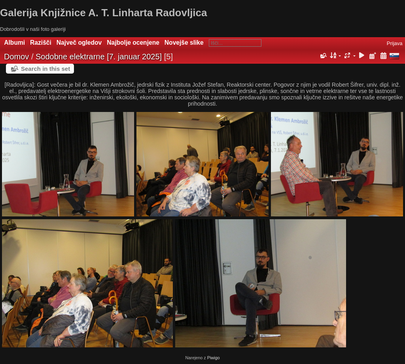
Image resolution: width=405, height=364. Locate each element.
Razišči (40, 42)
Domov (16, 56)
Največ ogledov (79, 42)
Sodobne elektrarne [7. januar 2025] (99, 56)
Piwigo (213, 357)
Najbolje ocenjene (133, 42)
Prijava (395, 43)
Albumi (14, 42)
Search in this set (45, 68)
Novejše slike (184, 42)
